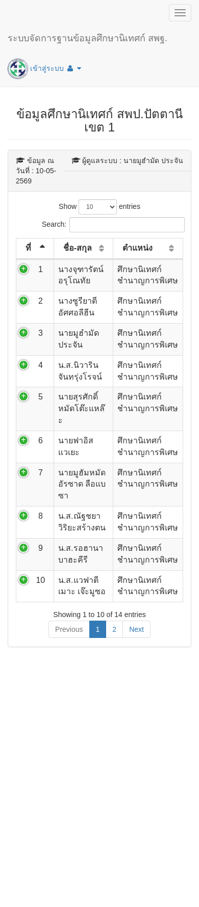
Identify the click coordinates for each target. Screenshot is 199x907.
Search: (99, 224)
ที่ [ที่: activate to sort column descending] (28, 248)
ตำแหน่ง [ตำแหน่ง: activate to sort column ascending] (137, 248)
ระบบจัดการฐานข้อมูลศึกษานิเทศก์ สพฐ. (87, 38)
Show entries (99, 207)
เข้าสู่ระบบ (44, 69)
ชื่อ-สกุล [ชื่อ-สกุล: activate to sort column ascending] (77, 248)
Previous (69, 629)
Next (136, 629)
